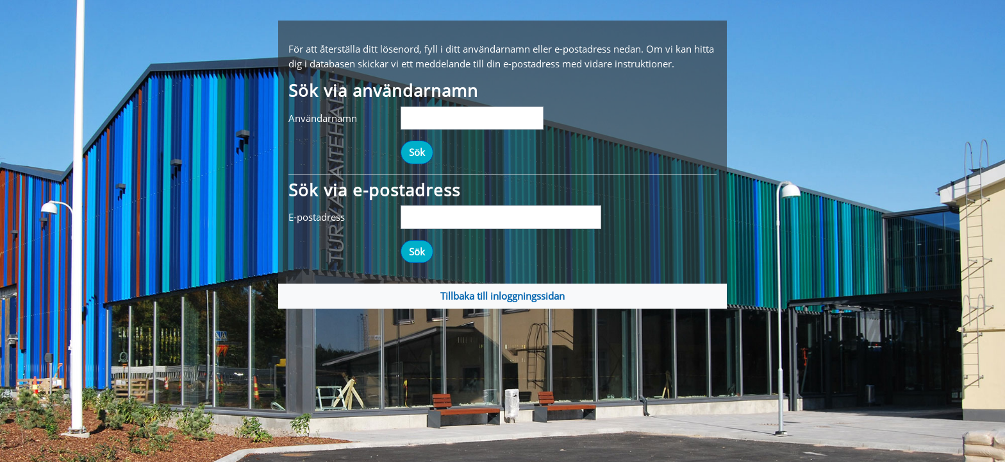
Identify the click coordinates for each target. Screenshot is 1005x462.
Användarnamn (322, 118)
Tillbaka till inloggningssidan (502, 295)
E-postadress (316, 216)
